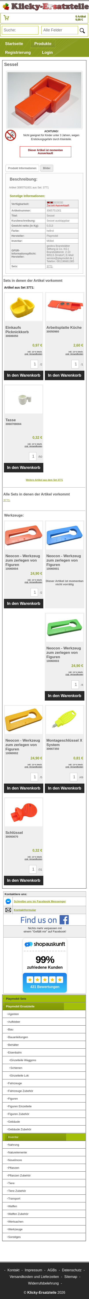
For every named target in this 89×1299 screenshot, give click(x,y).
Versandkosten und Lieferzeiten (34, 1277)
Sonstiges (14, 1237)
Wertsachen (15, 1221)
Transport (14, 1198)
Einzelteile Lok (19, 1075)
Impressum (33, 1270)
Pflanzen (13, 1167)
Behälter (13, 1044)
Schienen (16, 1068)
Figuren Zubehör (18, 1114)
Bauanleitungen (18, 1037)
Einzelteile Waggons (23, 1060)
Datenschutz (72, 1270)
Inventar (13, 1137)
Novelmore (15, 1160)
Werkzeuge (15, 1229)
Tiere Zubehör (17, 1190)
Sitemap (70, 1277)
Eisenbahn (15, 1052)
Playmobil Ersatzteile (20, 1006)
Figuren (13, 1098)
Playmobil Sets (16, 998)
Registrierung (18, 52)
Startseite (14, 44)
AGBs (52, 1270)
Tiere (11, 1183)
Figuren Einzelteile (20, 1106)
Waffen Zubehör (18, 1214)
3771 (50, 266)
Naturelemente (17, 1152)
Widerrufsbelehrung (43, 1283)
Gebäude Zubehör (19, 1129)
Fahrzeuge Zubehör (20, 1091)
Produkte (42, 44)
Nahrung (13, 1144)
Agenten (13, 1014)
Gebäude (14, 1121)
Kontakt (13, 1270)
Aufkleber (14, 1021)
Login (47, 52)
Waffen (12, 1206)
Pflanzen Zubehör (19, 1175)
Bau (10, 1029)
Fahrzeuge (15, 1083)
